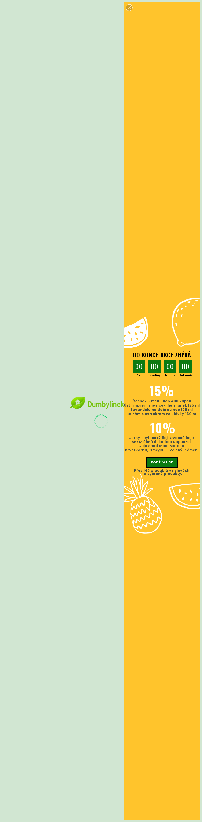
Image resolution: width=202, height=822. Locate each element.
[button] (129, 7)
